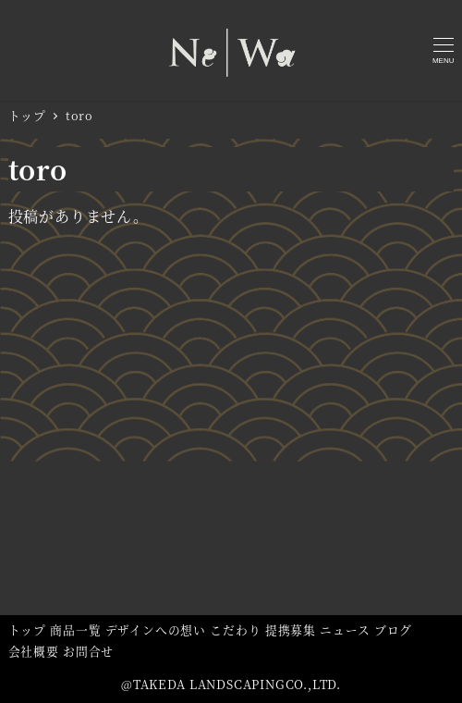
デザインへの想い (155, 629)
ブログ (393, 629)
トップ (27, 629)
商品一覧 (75, 629)
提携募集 (290, 629)
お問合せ (88, 651)
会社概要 (33, 651)
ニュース (345, 629)
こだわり (235, 629)
